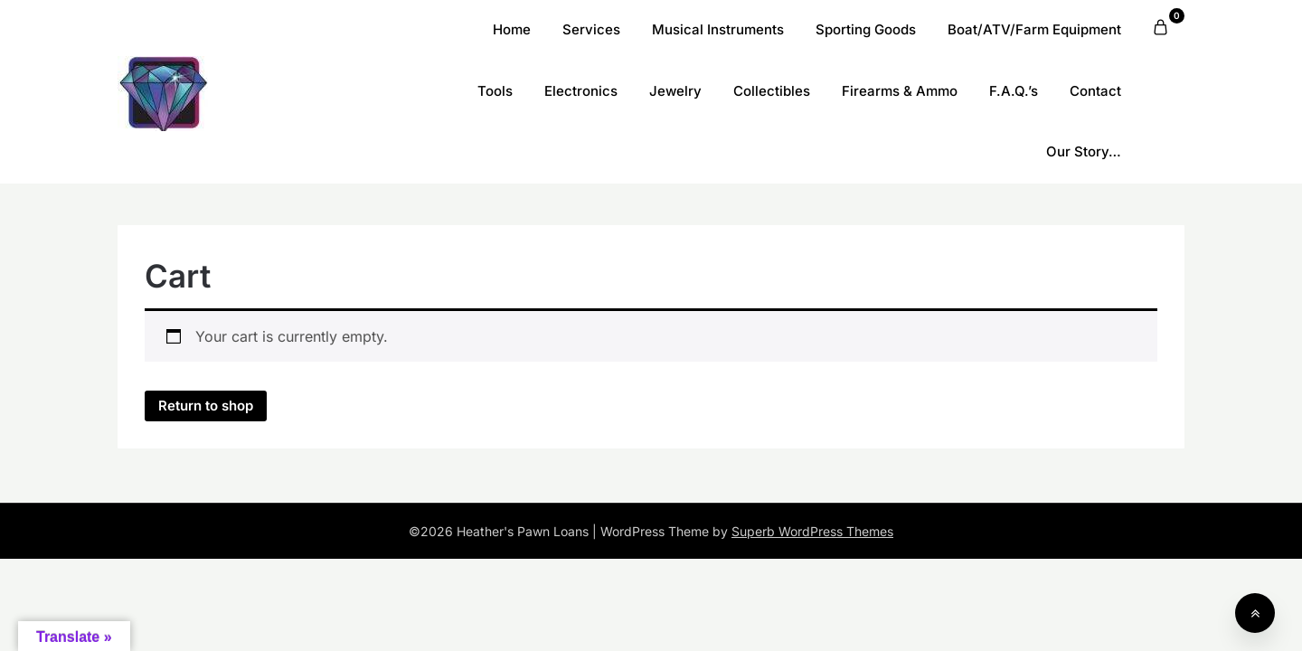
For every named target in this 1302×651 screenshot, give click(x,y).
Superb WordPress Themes (812, 531)
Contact (1095, 90)
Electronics (581, 90)
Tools (495, 90)
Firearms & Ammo (900, 90)
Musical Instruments (718, 29)
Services (591, 29)
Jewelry (675, 90)
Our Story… (1083, 151)
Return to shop (205, 405)
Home (512, 29)
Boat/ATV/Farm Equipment (1034, 29)
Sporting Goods (866, 29)
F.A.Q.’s (1013, 90)
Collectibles (771, 90)
